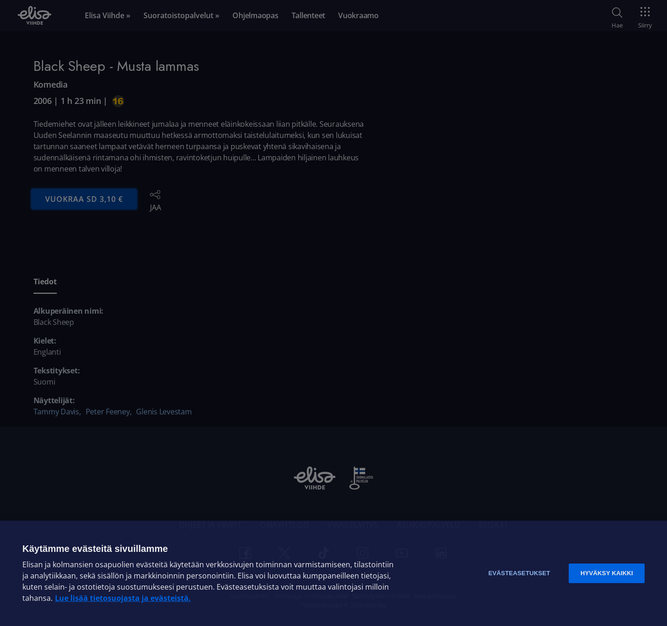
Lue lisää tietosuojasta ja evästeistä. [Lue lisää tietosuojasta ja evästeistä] (123, 598)
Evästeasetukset (519, 573)
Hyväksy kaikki (606, 573)
